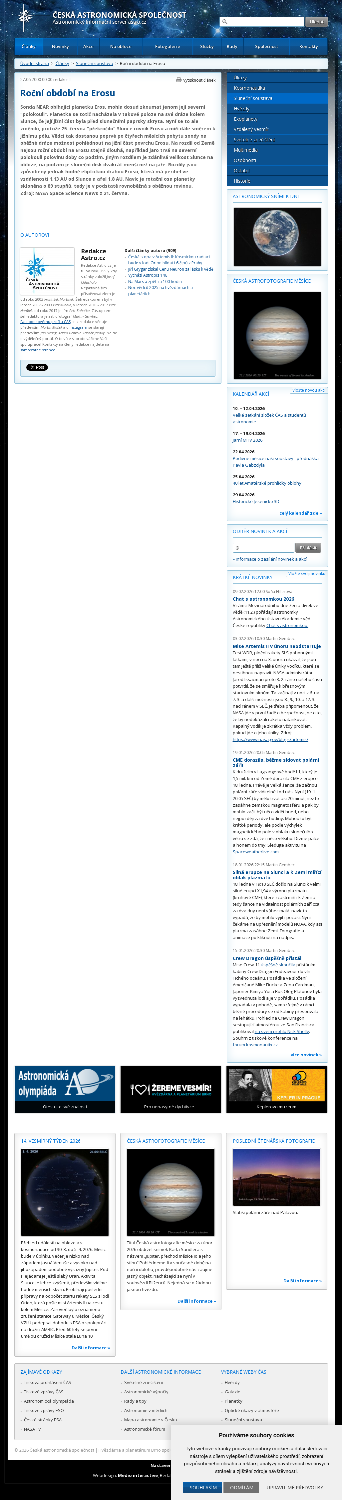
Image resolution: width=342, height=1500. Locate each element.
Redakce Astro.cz (93, 254)
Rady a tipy (135, 1401)
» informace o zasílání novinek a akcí (270, 559)
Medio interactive (138, 1475)
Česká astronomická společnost (62, 1450)
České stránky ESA (43, 1420)
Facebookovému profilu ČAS (45, 321)
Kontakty (308, 46)
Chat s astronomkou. (287, 625)
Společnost (266, 46)
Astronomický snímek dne (266, 196)
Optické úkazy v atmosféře (252, 1410)
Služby (207, 46)
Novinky (60, 46)
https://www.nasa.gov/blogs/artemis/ (270, 739)
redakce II (62, 79)
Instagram (78, 327)
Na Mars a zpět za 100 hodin (155, 281)
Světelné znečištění (254, 139)
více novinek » (306, 1055)
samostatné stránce (37, 349)
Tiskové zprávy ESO (44, 1410)
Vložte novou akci (308, 390)
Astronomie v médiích (146, 1410)
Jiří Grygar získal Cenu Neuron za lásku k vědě (170, 269)
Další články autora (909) (150, 250)
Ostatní (241, 170)
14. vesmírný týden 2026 (51, 1141)
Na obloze (121, 46)
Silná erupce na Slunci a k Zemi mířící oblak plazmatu (277, 875)
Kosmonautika (249, 88)
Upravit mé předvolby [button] (295, 1487)
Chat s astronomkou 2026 (263, 599)
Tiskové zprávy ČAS (44, 1392)
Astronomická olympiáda (49, 1401)
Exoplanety (245, 119)
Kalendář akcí (251, 394)
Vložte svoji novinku (306, 573)
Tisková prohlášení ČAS (47, 1382)
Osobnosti (245, 160)
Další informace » (91, 1348)
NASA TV (32, 1429)
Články (29, 46)
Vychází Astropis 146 (147, 275)
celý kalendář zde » (300, 513)
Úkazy (240, 77)
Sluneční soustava (94, 63)
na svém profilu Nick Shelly (282, 1031)
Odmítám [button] (241, 1487)
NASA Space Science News (66, 193)
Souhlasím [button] (203, 1487)
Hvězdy (241, 108)
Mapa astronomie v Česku (150, 1420)
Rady (232, 46)
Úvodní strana (34, 63)
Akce (88, 46)
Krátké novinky (252, 577)
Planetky (233, 1401)
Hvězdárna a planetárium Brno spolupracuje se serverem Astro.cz (165, 1450)
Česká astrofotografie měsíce (272, 281)
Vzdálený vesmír (251, 129)
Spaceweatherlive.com (256, 852)
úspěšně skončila (278, 965)
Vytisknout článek (199, 80)
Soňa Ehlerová (279, 591)
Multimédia (246, 150)
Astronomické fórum (144, 1429)
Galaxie (232, 1392)
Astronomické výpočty (146, 1392)
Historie (242, 181)
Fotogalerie (167, 46)
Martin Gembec (280, 638)
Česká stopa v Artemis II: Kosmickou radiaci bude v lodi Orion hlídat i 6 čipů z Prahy (169, 260)
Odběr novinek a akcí (260, 531)
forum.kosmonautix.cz (255, 1045)
